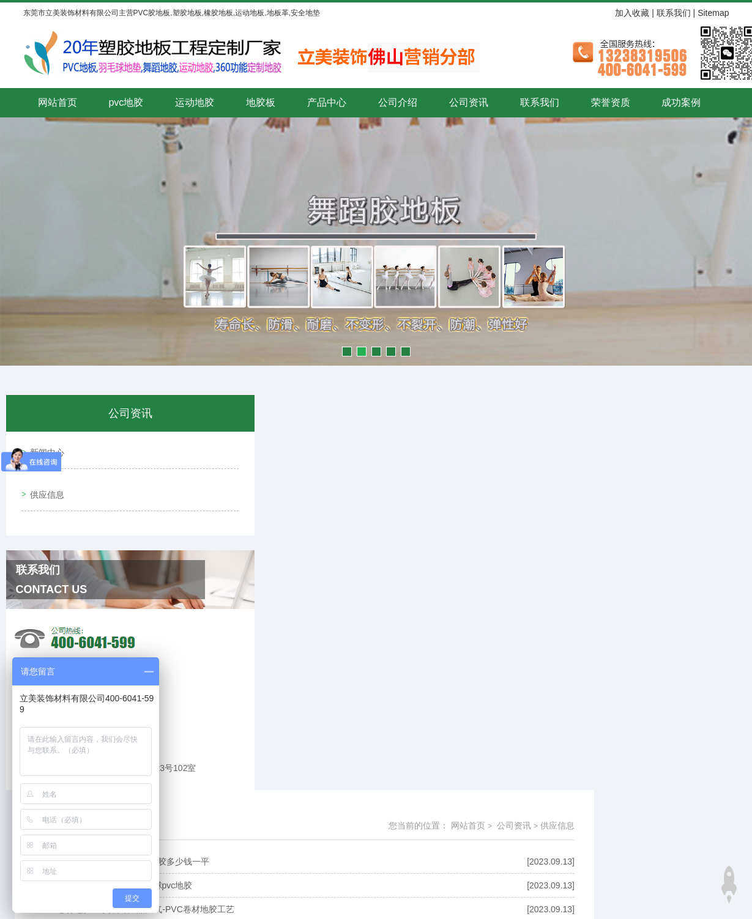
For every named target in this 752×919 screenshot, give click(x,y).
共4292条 (365, 771)
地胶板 (260, 102)
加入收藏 (632, 13)
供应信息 (44, 484)
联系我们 (674, 13)
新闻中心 (44, 449)
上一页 (409, 771)
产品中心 (326, 102)
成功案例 (681, 102)
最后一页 (634, 771)
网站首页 (57, 102)
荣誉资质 (610, 102)
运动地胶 (194, 102)
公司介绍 (397, 102)
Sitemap (713, 13)
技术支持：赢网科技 (376, 913)
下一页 (592, 771)
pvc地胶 (125, 102)
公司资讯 (468, 102)
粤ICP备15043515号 (457, 855)
